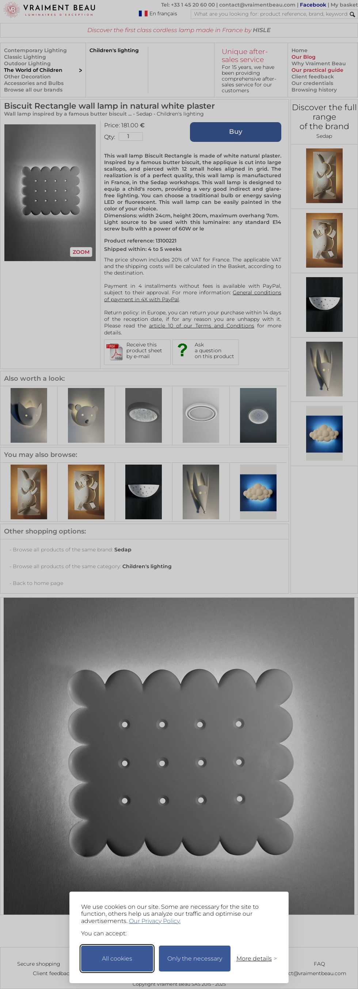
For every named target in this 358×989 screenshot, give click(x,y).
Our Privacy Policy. (154, 921)
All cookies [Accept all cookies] (117, 958)
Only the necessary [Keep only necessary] (194, 958)
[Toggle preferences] (253, 958)
